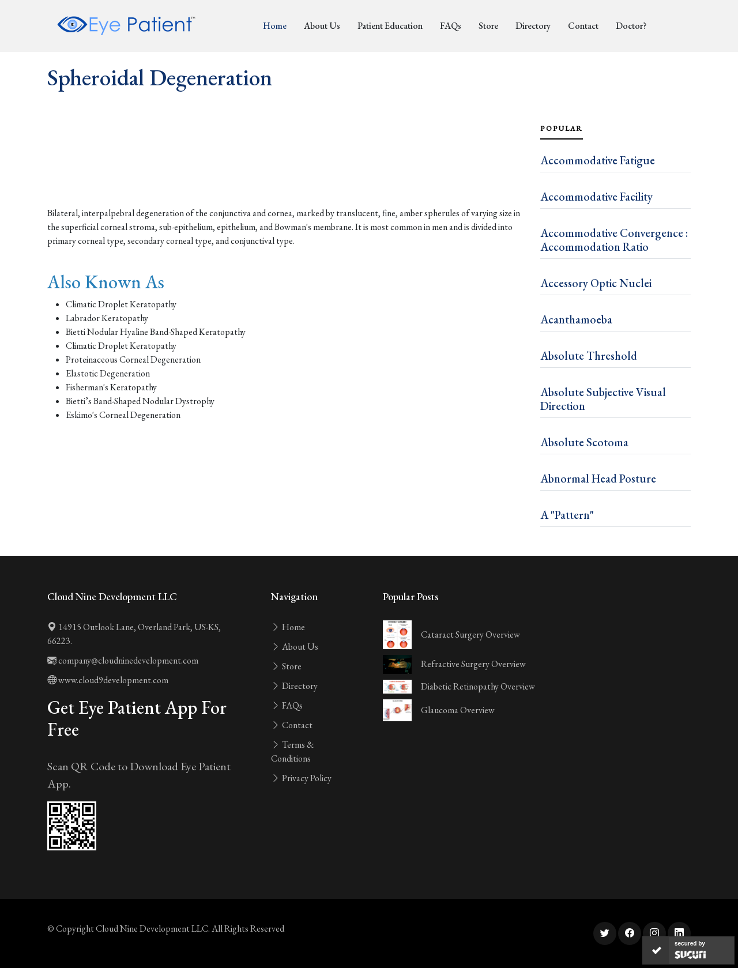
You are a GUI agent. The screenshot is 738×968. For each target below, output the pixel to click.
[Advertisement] (286, 174)
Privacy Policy (301, 778)
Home (275, 26)
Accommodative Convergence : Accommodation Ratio (614, 239)
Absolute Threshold (588, 355)
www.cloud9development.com (107, 680)
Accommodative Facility (596, 196)
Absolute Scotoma (584, 442)
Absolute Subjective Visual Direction (603, 399)
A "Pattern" (567, 514)
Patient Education (390, 26)
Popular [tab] (561, 128)
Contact (583, 26)
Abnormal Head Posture (598, 478)
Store (488, 26)
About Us (322, 26)
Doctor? (631, 26)
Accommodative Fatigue (597, 160)
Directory (533, 26)
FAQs (450, 26)
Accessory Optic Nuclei (596, 283)
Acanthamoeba (576, 319)
